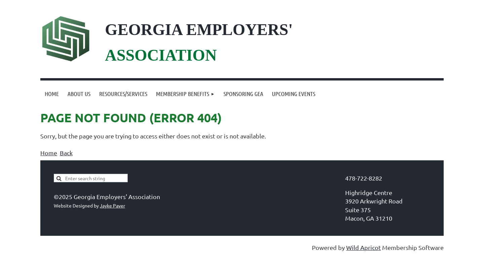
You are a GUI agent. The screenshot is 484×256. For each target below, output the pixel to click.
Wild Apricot (363, 247)
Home (48, 152)
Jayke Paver (112, 205)
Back (66, 152)
